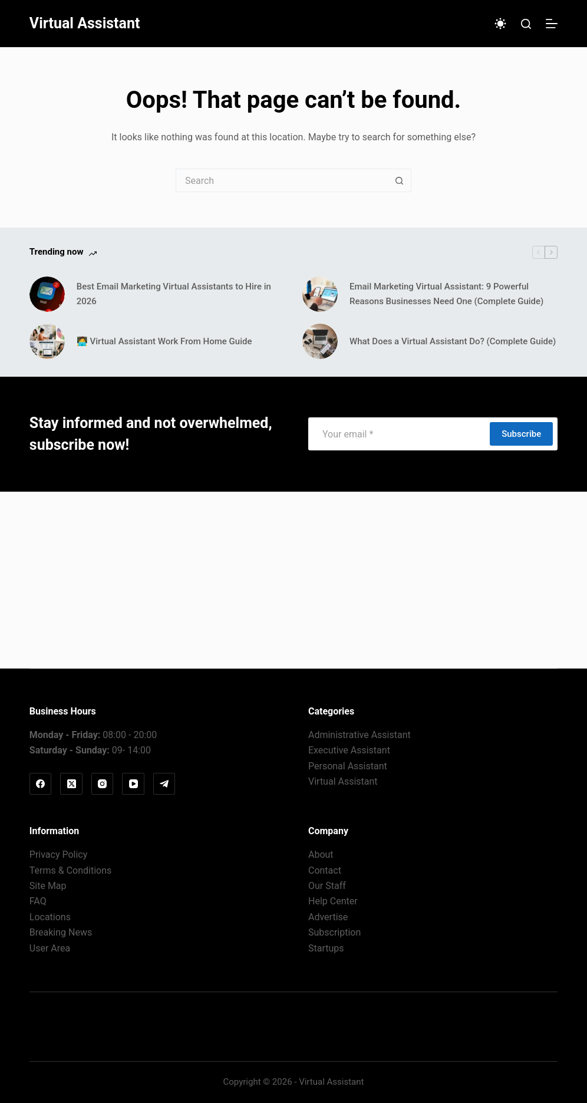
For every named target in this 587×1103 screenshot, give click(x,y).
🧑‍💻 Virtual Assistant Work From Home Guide (164, 341)
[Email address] (398, 434)
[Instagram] (102, 784)
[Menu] (552, 23)
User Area (49, 948)
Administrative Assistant (359, 734)
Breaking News (60, 932)
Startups (326, 948)
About (321, 854)
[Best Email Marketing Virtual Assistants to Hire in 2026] (47, 294)
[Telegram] (164, 784)
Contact (324, 870)
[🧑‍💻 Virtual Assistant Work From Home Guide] (47, 341)
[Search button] (399, 180)
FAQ (38, 901)
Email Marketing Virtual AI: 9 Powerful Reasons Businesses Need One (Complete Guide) (446, 294)
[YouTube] (133, 784)
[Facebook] (40, 784)
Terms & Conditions (70, 870)
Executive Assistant (349, 750)
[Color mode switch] (500, 23)
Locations (50, 917)
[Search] (526, 24)
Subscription (334, 932)
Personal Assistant (347, 766)
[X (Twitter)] (71, 784)
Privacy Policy (58, 854)
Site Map (48, 885)
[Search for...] (282, 180)
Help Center (333, 901)
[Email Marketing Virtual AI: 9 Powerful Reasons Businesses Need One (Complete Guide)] (320, 294)
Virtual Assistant (84, 23)
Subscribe (521, 434)
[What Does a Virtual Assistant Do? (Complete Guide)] (320, 341)
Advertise (328, 917)
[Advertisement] (293, 580)
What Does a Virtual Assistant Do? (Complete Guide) (452, 341)
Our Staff (327, 885)
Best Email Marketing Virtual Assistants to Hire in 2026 (174, 294)
